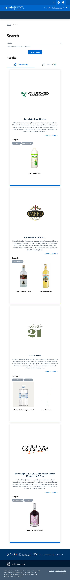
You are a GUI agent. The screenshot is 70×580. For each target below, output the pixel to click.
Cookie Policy (61, 571)
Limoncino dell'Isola (45, 292)
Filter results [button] (35, 52)
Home (9, 25)
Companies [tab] (21, 64)
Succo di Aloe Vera (34, 174)
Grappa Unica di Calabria (23, 292)
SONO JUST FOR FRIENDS (35, 532)
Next (59, 397)
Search (10, 43)
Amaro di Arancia (45, 411)
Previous (10, 397)
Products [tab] (49, 64)
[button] (50, 8)
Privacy (51, 571)
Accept (63, 573)
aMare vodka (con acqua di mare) (23, 411)
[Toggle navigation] (3, 8)
